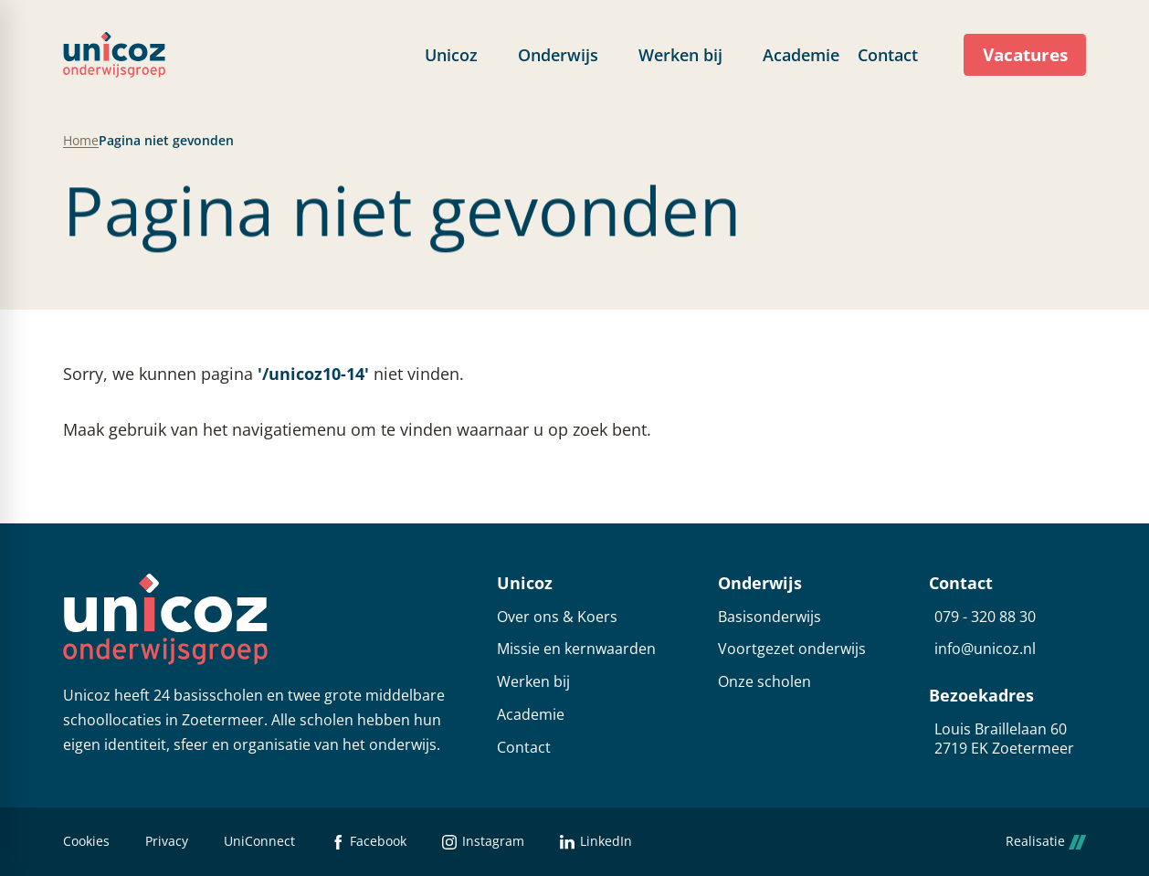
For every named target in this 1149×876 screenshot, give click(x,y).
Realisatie (1046, 842)
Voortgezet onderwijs (792, 649)
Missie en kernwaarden (576, 649)
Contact (524, 747)
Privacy (166, 842)
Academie (530, 714)
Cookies (86, 842)
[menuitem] (462, 55)
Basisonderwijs (769, 617)
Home (81, 140)
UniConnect (259, 842)
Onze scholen (764, 681)
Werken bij (533, 681)
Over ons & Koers (557, 617)
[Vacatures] (1025, 55)
